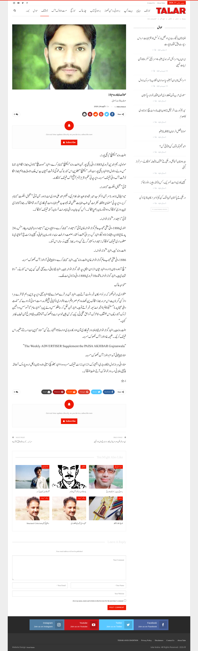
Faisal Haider (31, 646)
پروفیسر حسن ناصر (81, 497)
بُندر (27, 10)
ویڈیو (138, 10)
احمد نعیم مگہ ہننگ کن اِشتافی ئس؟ (172, 146)
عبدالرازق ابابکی (118, 465)
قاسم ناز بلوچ (45, 465)
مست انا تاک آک (59, 10)
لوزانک (147, 10)
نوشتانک (44, 10)
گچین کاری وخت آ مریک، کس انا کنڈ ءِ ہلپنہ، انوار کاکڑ (163, 182)
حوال (35, 10)
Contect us (151, 3)
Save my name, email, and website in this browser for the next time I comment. (97, 599)
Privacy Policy (146, 639)
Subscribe (70, 142)
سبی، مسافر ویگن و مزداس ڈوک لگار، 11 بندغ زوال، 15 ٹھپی (110, 440)
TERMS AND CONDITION (128, 639)
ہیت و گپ (128, 10)
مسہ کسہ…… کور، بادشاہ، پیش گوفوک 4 (22, 440)
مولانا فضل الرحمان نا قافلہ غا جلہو (172, 131)
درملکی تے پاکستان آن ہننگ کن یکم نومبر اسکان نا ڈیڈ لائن (162, 197)
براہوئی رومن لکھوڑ (112, 10)
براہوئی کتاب (95, 10)
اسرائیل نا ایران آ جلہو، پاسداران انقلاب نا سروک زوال (162, 80)
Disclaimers (159, 639)
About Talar (161, 3)
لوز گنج (73, 10)
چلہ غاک (82, 10)
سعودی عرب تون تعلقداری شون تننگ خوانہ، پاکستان (164, 95)
